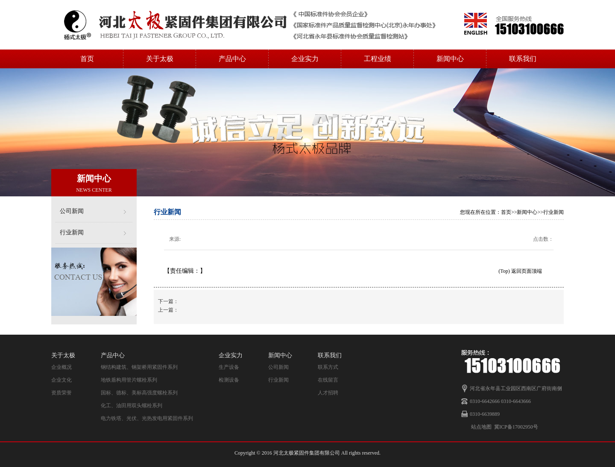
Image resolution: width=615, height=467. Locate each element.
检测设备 (229, 380)
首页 (87, 58)
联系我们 (522, 58)
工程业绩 (377, 58)
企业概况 (61, 367)
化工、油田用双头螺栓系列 (131, 406)
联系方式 (328, 367)
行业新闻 (72, 232)
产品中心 (232, 58)
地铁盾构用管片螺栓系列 (129, 380)
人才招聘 (328, 393)
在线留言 (328, 380)
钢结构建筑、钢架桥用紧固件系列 (139, 367)
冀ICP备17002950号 (516, 427)
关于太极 (159, 58)
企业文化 (61, 380)
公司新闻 (72, 211)
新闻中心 (450, 58)
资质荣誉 (61, 393)
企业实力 (305, 58)
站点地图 (481, 427)
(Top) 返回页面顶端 (520, 271)
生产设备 (229, 367)
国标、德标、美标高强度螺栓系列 (139, 393)
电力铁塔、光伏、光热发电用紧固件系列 (147, 418)
